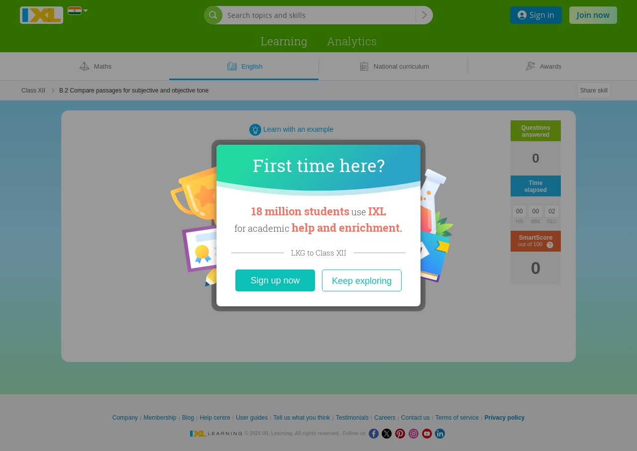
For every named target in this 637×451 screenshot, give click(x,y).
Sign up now (275, 280)
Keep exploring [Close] (362, 281)
